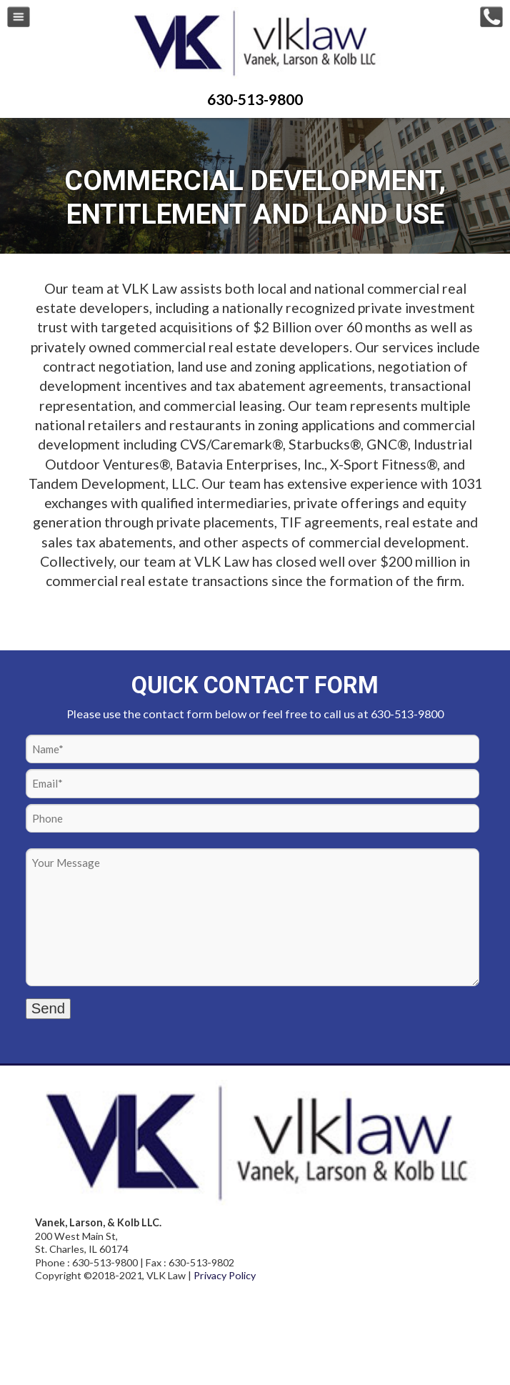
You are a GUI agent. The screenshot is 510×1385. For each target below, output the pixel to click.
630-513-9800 (255, 99)
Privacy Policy (225, 1275)
